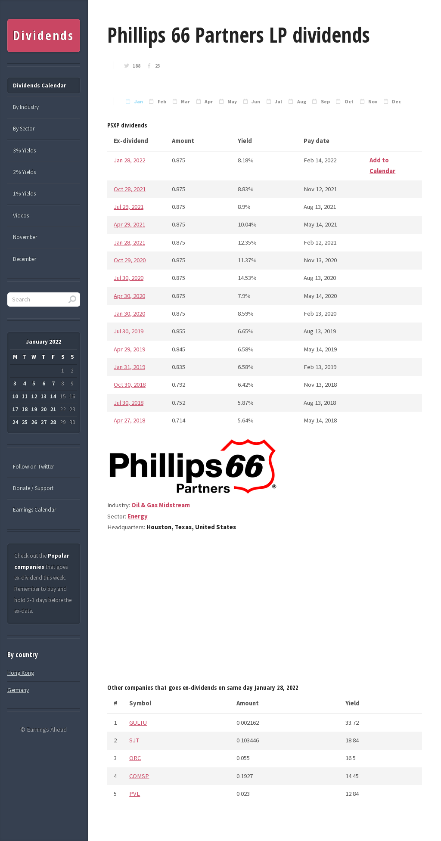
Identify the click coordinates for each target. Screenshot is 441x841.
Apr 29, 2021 (129, 224)
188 (136, 65)
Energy (137, 516)
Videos (21, 215)
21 (53, 409)
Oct (349, 101)
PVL (134, 794)
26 (34, 422)
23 (157, 65)
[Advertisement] (264, 610)
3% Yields (24, 150)
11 (25, 396)
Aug (301, 101)
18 (25, 409)
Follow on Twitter (33, 466)
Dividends (43, 35)
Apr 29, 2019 (129, 349)
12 (34, 396)
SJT (134, 740)
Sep (325, 101)
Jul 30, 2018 (128, 403)
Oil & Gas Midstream (160, 505)
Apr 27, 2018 (129, 420)
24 (15, 422)
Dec (396, 101)
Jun (256, 101)
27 (43, 422)
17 (15, 409)
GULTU (138, 722)
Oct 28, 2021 (130, 189)
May (232, 101)
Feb (162, 101)
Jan (138, 101)
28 (53, 422)
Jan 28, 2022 (129, 160)
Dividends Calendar (39, 85)
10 (15, 396)
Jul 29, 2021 (128, 207)
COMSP (139, 776)
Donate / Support (33, 488)
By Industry (26, 107)
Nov (372, 101)
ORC (135, 758)
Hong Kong (20, 673)
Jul (278, 101)
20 (43, 409)
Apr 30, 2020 (129, 296)
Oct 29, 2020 (130, 260)
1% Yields (24, 193)
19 (34, 409)
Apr (209, 101)
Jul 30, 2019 (128, 331)
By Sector (23, 128)
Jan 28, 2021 (129, 242)
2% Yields (24, 172)
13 (43, 396)
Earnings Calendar (34, 509)
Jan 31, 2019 (129, 367)
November (25, 237)
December (24, 259)
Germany (18, 690)
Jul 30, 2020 (128, 278)
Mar (185, 101)
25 (25, 422)
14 (53, 396)
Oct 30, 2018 (130, 384)
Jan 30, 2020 (129, 313)
